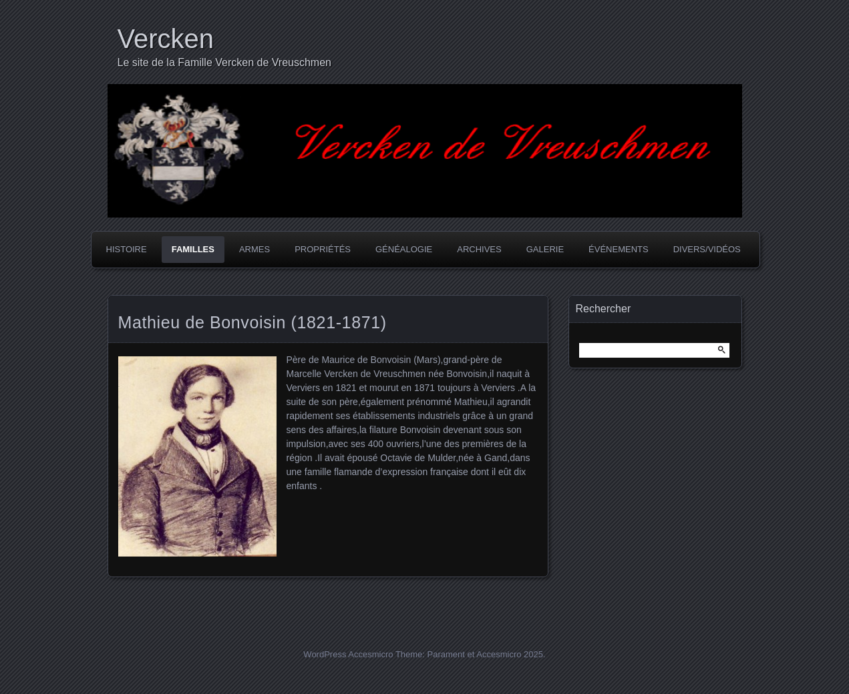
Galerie (545, 249)
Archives (479, 249)
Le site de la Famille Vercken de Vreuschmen (224, 62)
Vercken (166, 38)
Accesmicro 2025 (509, 654)
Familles (193, 249)
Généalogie (403, 249)
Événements (618, 249)
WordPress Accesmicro (348, 654)
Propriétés (323, 249)
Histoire (126, 249)
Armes (254, 249)
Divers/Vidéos (707, 249)
